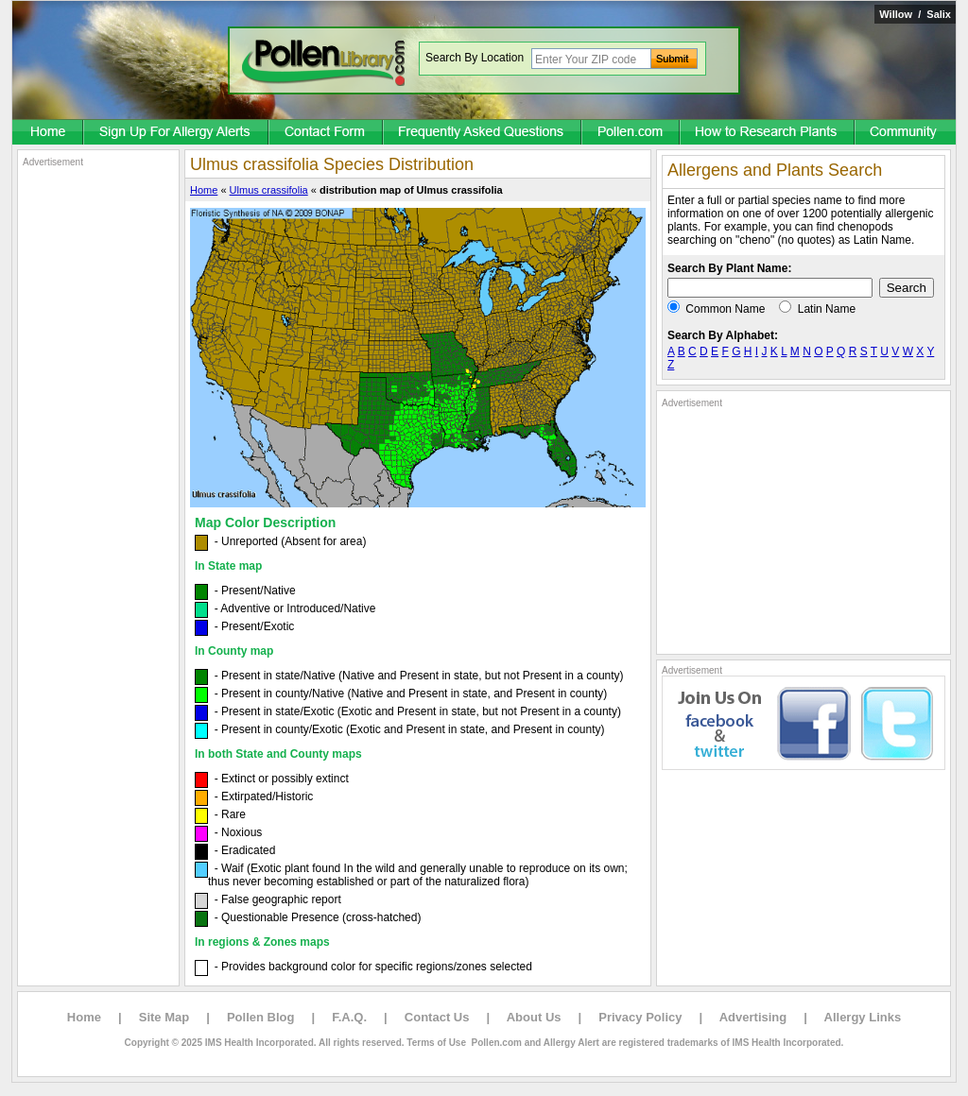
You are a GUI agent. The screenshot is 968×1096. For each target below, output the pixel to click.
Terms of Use (436, 1042)
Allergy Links (863, 1017)
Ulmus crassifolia (269, 190)
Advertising (753, 1017)
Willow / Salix (915, 14)
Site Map (164, 1017)
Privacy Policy (640, 1017)
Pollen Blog (261, 1017)
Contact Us (437, 1017)
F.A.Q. (349, 1017)
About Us (534, 1017)
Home (203, 190)
